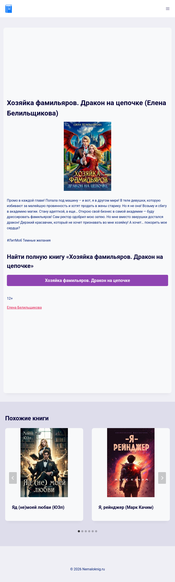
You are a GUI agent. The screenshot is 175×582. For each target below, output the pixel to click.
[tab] (79, 531)
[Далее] (162, 478)
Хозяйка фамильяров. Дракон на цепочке (87, 280)
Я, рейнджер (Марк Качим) (126, 507)
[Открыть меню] (168, 8)
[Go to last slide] (13, 478)
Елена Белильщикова (24, 307)
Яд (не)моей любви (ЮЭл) (38, 507)
